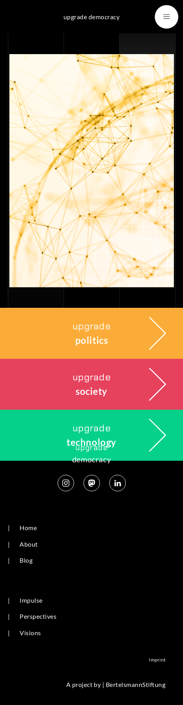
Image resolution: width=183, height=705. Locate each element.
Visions (30, 632)
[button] (166, 17)
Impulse (31, 600)
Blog (26, 560)
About (29, 544)
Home (28, 527)
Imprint (157, 660)
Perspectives (38, 616)
